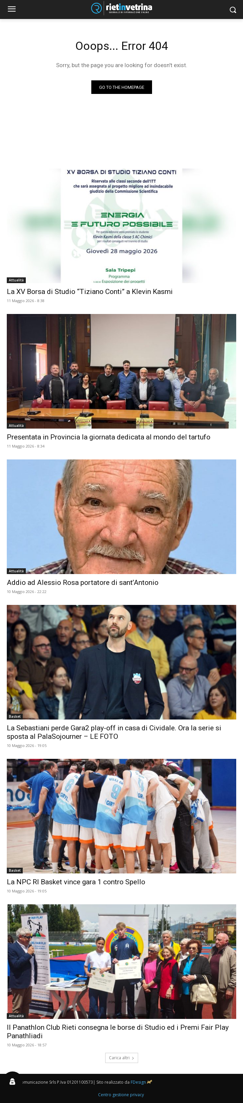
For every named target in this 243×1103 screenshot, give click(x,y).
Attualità (16, 280)
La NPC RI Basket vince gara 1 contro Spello (76, 882)
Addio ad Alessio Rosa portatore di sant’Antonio (82, 582)
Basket (15, 716)
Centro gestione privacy (121, 1095)
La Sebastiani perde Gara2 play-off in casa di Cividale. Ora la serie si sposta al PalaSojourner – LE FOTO (114, 732)
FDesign (138, 1082)
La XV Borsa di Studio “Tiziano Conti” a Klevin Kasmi (90, 292)
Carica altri (121, 1058)
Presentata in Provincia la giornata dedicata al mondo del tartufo (108, 437)
